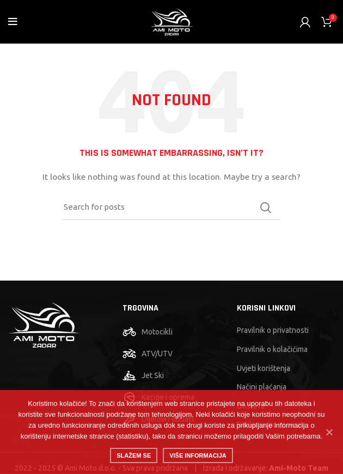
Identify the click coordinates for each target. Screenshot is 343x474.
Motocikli (157, 331)
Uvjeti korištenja (263, 368)
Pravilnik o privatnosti (273, 330)
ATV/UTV (157, 353)
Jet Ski (153, 375)
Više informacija (197, 455)
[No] (329, 432)
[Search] (171, 207)
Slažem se (134, 455)
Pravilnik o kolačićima (272, 349)
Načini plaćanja (261, 386)
